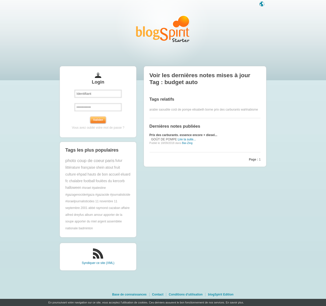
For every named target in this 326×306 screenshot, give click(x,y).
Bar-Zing (187, 142)
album (89, 215)
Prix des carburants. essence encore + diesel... (183, 135)
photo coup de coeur (84, 160)
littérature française (80, 167)
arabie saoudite (160, 109)
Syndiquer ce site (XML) (98, 263)
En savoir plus (234, 302)
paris (109, 160)
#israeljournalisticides (79, 201)
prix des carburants (227, 109)
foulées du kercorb (110, 181)
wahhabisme (249, 109)
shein (100, 167)
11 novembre (104, 201)
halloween (73, 188)
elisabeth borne (202, 109)
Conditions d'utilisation (186, 294)
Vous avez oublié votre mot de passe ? (98, 127)
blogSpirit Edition (221, 294)
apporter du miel (86, 221)
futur (119, 161)
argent (102, 221)
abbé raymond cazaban (104, 208)
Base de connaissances (129, 294)
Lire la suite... (187, 139)
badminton (86, 228)
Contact (158, 294)
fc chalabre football (80, 181)
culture (70, 174)
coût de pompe (181, 109)
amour (98, 215)
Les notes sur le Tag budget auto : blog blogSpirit (163, 28)
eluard (125, 174)
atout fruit (112, 167)
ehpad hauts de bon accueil (98, 174)
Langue (262, 4)
